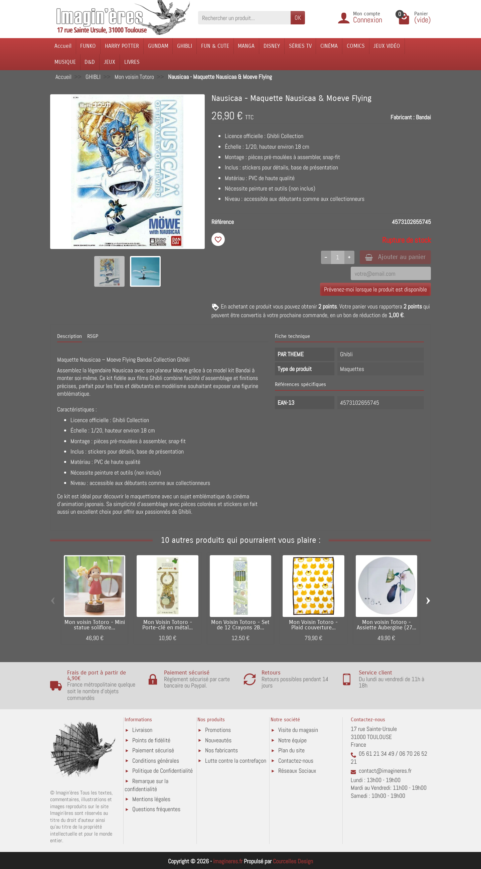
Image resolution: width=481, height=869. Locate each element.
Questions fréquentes (156, 809)
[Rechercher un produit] (244, 17)
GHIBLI (184, 46)
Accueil (62, 46)
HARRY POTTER (122, 46)
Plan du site (291, 750)
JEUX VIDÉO (386, 46)
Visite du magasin (298, 730)
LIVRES (132, 62)
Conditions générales (155, 760)
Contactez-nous (295, 760)
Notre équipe (292, 740)
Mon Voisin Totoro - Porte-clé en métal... (167, 625)
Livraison (142, 730)
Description (69, 336)
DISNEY (272, 46)
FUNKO (88, 46)
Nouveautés (218, 740)
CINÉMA (329, 46)
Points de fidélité (151, 740)
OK (298, 17)
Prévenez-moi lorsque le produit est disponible (375, 289)
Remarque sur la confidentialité (146, 785)
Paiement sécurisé (153, 750)
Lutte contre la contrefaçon (235, 760)
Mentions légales (151, 799)
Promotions (218, 730)
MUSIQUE (65, 62)
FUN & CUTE (215, 46)
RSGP (92, 336)
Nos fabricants (221, 750)
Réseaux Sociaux (297, 770)
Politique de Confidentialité (162, 770)
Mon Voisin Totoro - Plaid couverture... (313, 625)
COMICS (356, 46)
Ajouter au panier (395, 257)
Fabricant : (402, 117)
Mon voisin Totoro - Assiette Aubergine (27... (386, 625)
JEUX (109, 62)
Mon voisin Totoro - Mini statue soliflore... (94, 625)
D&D (90, 62)
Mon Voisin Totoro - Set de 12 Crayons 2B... (240, 625)
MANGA (246, 46)
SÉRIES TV (300, 46)
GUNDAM (158, 46)
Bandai (423, 117)
